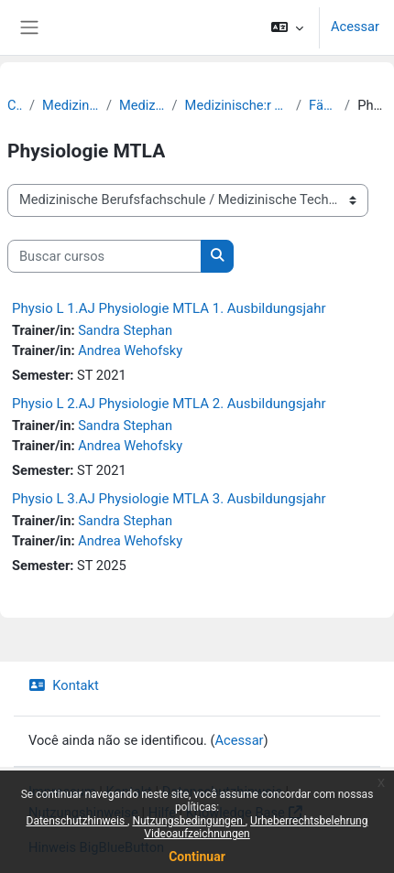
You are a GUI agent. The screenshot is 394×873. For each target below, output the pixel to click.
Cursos (14, 105)
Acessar (355, 26)
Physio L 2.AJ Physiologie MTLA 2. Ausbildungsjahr (169, 403)
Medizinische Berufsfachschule (70, 105)
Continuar (197, 856)
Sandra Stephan (125, 330)
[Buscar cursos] (104, 256)
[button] (287, 27)
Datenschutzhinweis (77, 820)
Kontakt (63, 685)
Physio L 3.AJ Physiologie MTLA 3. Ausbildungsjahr (169, 498)
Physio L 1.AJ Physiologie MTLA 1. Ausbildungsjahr (169, 308)
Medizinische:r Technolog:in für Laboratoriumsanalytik (237, 105)
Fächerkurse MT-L (323, 105)
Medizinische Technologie (142, 105)
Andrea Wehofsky (130, 350)
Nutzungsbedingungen (188, 820)
